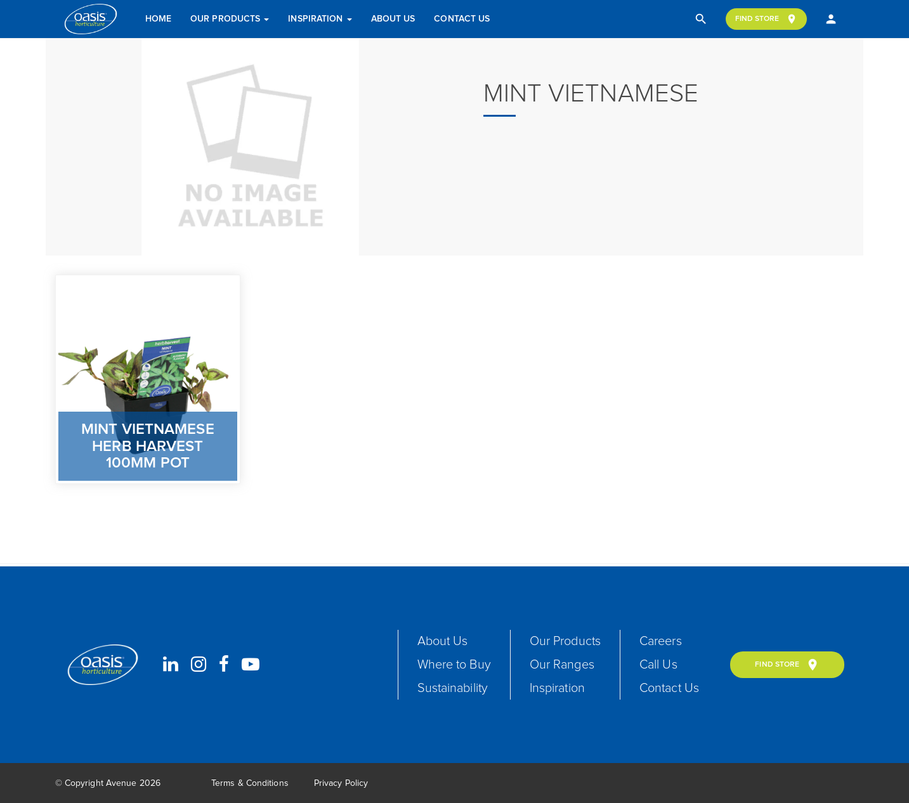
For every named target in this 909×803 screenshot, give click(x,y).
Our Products (229, 19)
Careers (662, 641)
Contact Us (462, 19)
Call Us (660, 664)
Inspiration (319, 19)
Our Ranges (562, 664)
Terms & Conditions (250, 784)
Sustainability (453, 688)
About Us (393, 19)
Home (158, 19)
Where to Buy (454, 664)
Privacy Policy (341, 784)
